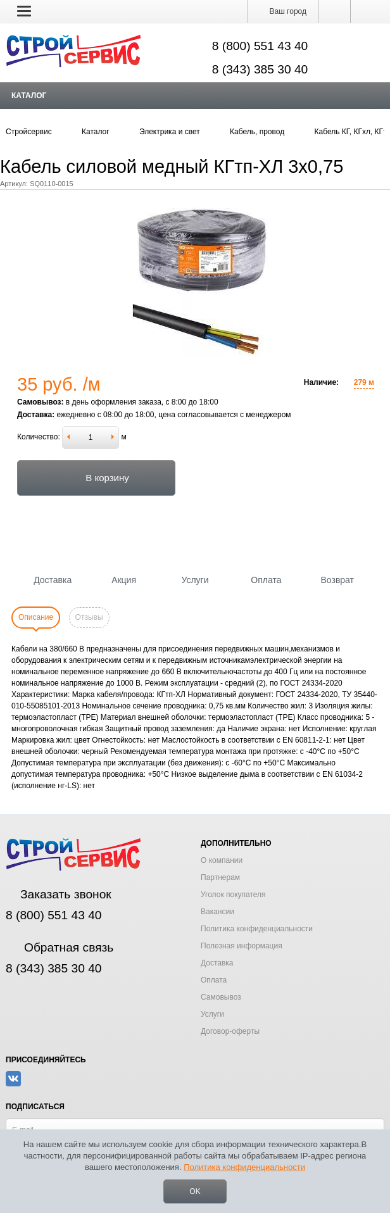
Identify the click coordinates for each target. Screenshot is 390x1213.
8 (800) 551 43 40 (260, 46)
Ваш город (283, 11)
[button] (24, 11)
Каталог (28, 95)
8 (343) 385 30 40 (260, 69)
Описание (35, 617)
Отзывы (89, 617)
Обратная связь (59, 947)
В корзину (96, 478)
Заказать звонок (58, 894)
